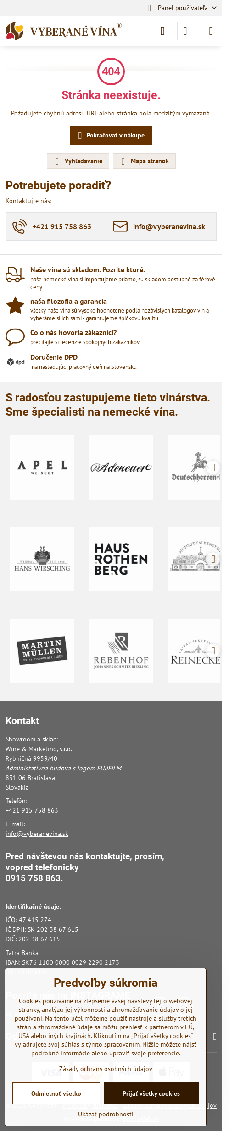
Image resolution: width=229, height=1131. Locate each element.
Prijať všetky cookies (151, 1093)
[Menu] (211, 31)
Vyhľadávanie (77, 161)
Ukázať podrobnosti (106, 1114)
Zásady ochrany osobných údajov (105, 1069)
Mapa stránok (144, 161)
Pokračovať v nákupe (110, 136)
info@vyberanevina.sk (37, 833)
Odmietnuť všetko (56, 1093)
